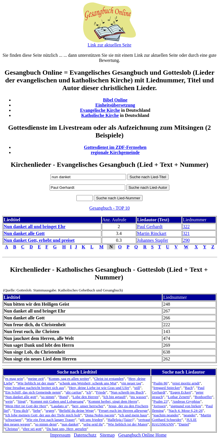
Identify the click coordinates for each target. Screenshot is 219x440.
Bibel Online (115, 100)
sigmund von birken (186, 406)
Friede (101, 392)
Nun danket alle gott (20, 397)
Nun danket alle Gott (24, 233)
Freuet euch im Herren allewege (123, 410)
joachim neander (166, 415)
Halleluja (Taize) (120, 419)
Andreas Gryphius (186, 401)
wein (9, 401)
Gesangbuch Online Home (142, 435)
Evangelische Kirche (100, 110)
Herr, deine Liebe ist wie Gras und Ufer (99, 388)
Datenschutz (85, 435)
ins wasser (138, 397)
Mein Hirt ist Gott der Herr (25, 406)
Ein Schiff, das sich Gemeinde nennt (32, 392)
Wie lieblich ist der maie (35, 383)
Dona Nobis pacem (99, 415)
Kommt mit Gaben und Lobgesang (57, 401)
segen (50, 410)
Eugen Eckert (180, 392)
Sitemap (107, 435)
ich (88, 392)
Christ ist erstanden (108, 378)
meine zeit (36, 378)
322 (186, 226)
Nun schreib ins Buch (127, 392)
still (137, 388)
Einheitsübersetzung (115, 105)
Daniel (184, 424)
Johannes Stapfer (152, 240)
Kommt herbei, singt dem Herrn (112, 401)
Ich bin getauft (115, 397)
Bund (63, 397)
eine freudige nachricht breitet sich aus (34, 388)
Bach (188, 388)
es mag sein (14, 378)
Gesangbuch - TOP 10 (109, 208)
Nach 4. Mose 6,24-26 (185, 410)
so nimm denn (46, 424)
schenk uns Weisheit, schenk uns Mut (88, 383)
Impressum (60, 435)
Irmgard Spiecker (166, 388)
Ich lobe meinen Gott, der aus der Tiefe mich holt (42, 415)
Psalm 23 (160, 401)
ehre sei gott (32, 429)
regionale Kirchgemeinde (115, 152)
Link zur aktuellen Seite (109, 44)
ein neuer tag (131, 383)
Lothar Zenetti (179, 397)
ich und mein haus (133, 415)
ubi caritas (73, 392)
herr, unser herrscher (87, 406)
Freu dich (21, 410)
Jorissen (159, 406)
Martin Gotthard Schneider (181, 417)
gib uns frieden (91, 419)
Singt (22, 401)
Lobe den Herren (85, 397)
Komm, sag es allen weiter (69, 378)
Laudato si (59, 406)
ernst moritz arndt (186, 383)
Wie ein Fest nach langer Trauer (50, 419)
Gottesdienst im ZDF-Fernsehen (115, 147)
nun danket (70, 424)
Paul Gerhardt (150, 226)
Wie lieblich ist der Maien (127, 424)
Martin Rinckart (152, 233)
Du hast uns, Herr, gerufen (66, 429)
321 (186, 233)
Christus (11, 429)
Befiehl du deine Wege (76, 410)
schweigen (13, 419)
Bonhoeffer (203, 397)
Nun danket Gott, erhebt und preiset (39, 240)
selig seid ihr (93, 424)
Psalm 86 (160, 383)
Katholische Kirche (100, 115)
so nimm (47, 397)
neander (190, 415)
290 (186, 240)
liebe (37, 410)
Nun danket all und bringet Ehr (35, 226)
